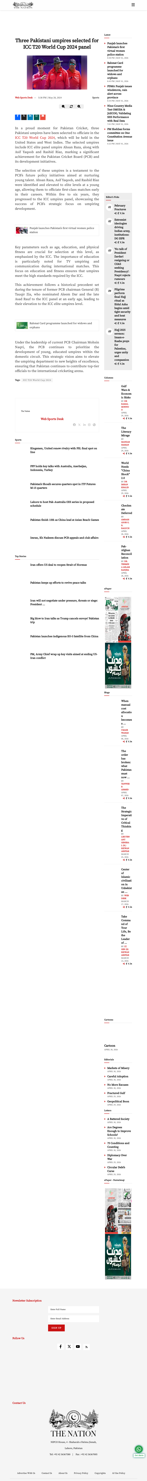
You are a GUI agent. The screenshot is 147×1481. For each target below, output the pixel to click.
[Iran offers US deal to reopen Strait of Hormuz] (22, 570)
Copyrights (100, 1473)
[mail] (43, 117)
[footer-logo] (73, 1422)
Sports (95, 97)
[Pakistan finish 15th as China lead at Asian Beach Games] (22, 525)
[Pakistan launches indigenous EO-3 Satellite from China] (22, 642)
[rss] (86, 1347)
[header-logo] (23, 5)
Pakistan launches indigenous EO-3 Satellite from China (64, 636)
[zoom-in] (79, 106)
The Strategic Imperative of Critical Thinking (126, 819)
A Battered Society (118, 1119)
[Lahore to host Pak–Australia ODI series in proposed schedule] (22, 507)
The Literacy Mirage (126, 431)
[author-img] (111, 392)
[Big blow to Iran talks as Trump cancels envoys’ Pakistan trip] (22, 624)
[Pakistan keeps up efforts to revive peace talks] (22, 588)
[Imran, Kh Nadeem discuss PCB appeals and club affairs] (22, 543)
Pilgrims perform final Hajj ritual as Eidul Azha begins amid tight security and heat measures (122, 304)
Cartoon (109, 1046)
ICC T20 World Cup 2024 (35, 138)
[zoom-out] (63, 106)
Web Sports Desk (24, 97)
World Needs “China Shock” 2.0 (125, 470)
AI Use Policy (118, 1473)
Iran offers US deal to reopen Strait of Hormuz (58, 565)
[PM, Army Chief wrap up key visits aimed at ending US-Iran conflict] (22, 660)
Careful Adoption (117, 1076)
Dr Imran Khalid (125, 484)
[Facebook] (17, 117)
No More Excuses (117, 1085)
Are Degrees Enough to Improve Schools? (119, 1131)
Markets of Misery (118, 1068)
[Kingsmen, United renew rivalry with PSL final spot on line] (22, 454)
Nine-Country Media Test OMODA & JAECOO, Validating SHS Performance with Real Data (119, 113)
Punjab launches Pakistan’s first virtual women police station (62, 230)
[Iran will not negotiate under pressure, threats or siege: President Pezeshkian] (22, 606)
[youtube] (78, 1347)
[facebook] (118, 213)
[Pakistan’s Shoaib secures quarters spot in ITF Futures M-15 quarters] (22, 489)
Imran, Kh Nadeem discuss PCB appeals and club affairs (64, 538)
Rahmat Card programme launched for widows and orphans (61, 325)
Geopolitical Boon (118, 1101)
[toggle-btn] (133, 5)
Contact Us (47, 1473)
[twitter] (24, 117)
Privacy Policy (81, 1473)
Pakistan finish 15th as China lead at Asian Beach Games (64, 520)
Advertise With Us (26, 1473)
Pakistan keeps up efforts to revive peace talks (58, 583)
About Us (63, 1473)
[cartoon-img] (118, 1034)
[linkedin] (30, 117)
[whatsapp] (36, 117)
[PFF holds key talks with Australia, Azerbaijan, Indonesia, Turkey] (22, 472)
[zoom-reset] (71, 106)
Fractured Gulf (116, 1093)
